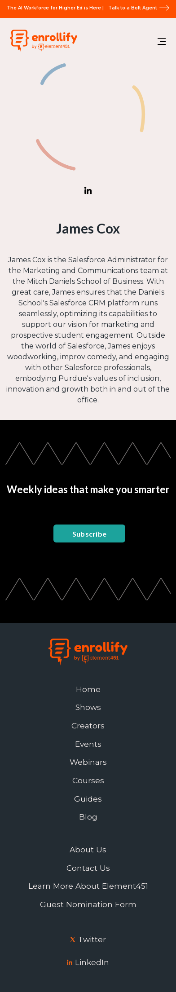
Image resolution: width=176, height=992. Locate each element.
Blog (88, 816)
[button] (162, 41)
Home (88, 689)
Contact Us (88, 868)
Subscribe (89, 533)
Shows (88, 707)
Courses (88, 780)
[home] (41, 41)
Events (88, 744)
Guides (88, 798)
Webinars (88, 762)
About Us (88, 849)
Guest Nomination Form (88, 904)
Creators (88, 725)
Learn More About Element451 (88, 886)
